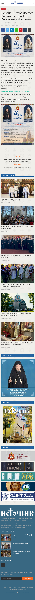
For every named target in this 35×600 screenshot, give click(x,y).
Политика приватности (23, 593)
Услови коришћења (9, 593)
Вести (3, 9)
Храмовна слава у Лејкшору (11, 200)
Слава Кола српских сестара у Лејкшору (17, 167)
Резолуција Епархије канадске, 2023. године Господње (16, 256)
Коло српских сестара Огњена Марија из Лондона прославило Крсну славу (17, 160)
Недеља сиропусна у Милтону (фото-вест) (21, 552)
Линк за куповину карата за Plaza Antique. (15, 91)
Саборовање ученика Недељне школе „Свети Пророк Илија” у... (17, 227)
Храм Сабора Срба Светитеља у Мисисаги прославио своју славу (16, 314)
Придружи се (28, 578)
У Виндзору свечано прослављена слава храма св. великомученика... (15, 285)
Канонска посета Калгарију (20, 543)
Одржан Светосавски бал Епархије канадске (22, 536)
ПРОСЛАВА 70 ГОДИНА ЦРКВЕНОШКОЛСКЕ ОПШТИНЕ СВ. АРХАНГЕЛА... (17, 343)
